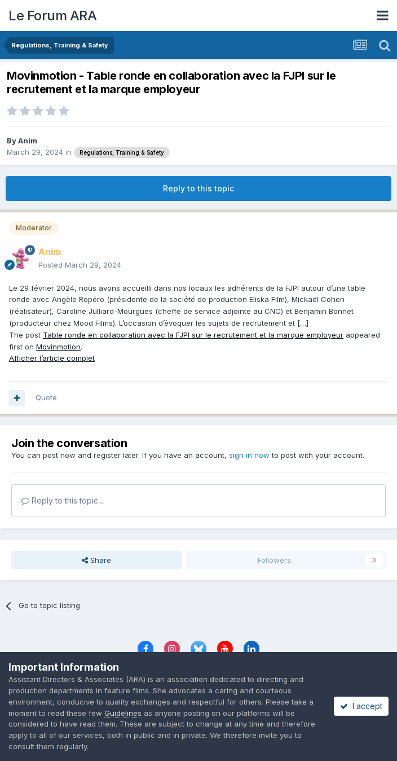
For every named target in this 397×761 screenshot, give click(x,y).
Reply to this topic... (62, 500)
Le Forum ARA (52, 15)
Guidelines (123, 713)
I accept (361, 706)
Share (96, 560)
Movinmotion (58, 346)
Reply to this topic (198, 188)
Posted (79, 264)
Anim (27, 140)
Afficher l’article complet (52, 357)
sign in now (249, 455)
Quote (46, 397)
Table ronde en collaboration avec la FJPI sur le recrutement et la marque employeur (193, 334)
